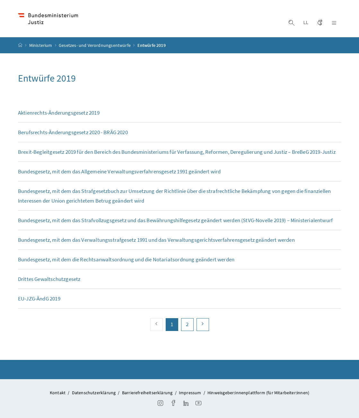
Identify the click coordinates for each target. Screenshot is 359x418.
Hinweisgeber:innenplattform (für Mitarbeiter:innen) (258, 393)
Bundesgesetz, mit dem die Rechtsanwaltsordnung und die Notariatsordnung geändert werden (126, 259)
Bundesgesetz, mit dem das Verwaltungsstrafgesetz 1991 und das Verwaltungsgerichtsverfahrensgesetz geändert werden (156, 239)
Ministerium (41, 45)
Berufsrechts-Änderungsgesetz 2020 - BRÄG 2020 (73, 132)
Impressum (190, 393)
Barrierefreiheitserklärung (147, 393)
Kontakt (58, 393)
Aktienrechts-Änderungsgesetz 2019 (59, 112)
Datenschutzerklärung (94, 393)
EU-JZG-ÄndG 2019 (39, 298)
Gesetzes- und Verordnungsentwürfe (95, 45)
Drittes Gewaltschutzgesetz (49, 279)
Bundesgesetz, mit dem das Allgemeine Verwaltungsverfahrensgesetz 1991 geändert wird (119, 171)
